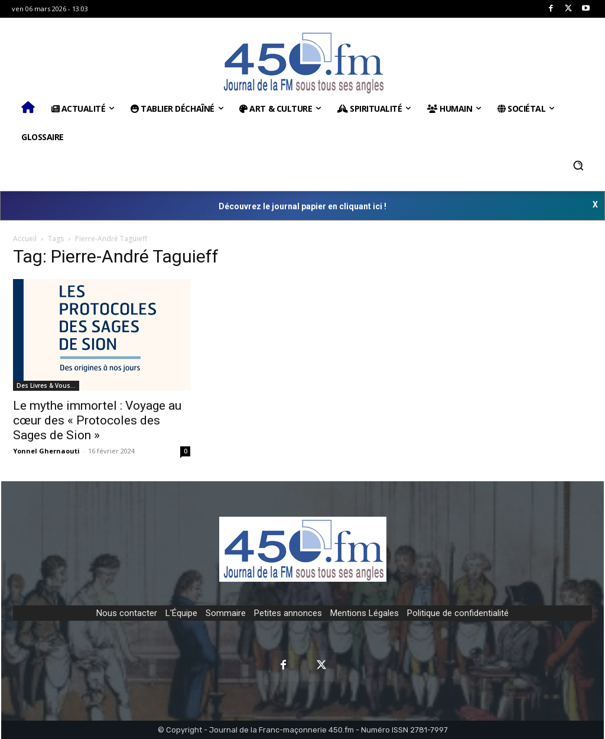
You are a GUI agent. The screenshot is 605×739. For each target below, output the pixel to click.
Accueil (25, 239)
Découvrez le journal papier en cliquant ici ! (302, 206)
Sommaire (226, 613)
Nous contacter (126, 613)
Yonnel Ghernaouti (46, 450)
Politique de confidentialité (458, 613)
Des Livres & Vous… (46, 385)
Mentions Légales (364, 613)
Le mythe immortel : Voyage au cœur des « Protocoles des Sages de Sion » (97, 420)
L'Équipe (181, 613)
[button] (578, 165)
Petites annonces (288, 613)
